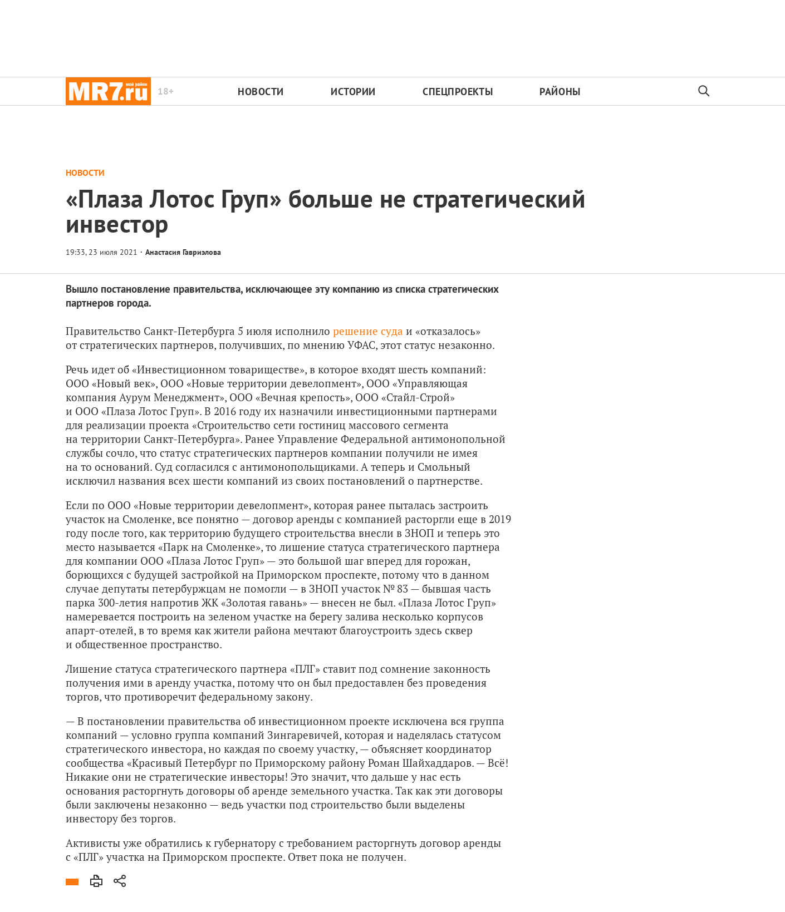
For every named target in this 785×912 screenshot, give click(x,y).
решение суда (368, 331)
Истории (353, 91)
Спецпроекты (458, 91)
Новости (261, 91)
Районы (559, 91)
